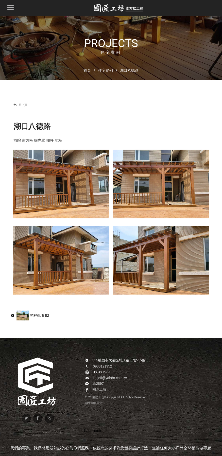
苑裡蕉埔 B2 (30, 315)
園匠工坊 (99, 389)
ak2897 (98, 384)
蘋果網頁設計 (94, 403)
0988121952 (102, 366)
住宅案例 (105, 70)
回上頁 (20, 105)
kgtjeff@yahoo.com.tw (110, 378)
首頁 (87, 70)
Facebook (92, 431)
